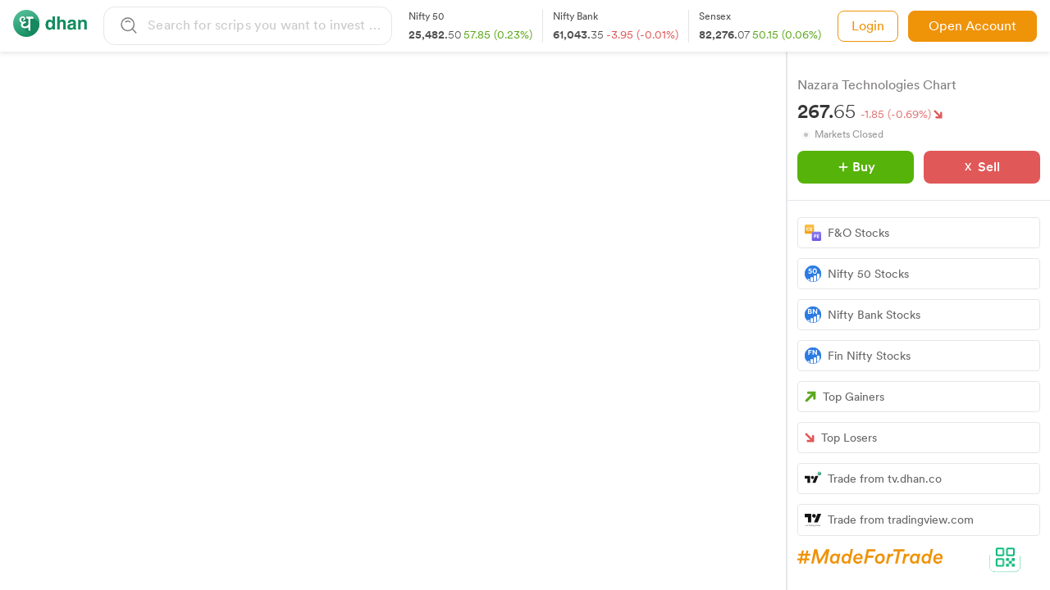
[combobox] (267, 25)
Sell (989, 167)
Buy (856, 167)
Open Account (972, 26)
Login (867, 26)
